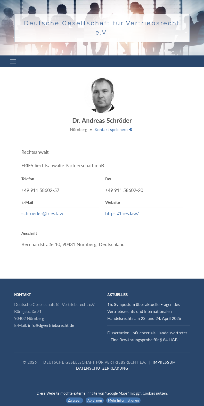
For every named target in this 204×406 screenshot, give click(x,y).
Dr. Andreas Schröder (102, 120)
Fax (108, 178)
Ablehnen (94, 400)
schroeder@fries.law (42, 213)
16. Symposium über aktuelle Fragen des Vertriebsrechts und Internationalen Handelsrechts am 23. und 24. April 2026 (144, 311)
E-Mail (27, 202)
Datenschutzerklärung (102, 368)
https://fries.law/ (122, 213)
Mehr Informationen (123, 400)
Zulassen (74, 400)
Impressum (164, 362)
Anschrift (29, 233)
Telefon (27, 178)
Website (112, 202)
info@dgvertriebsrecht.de (51, 325)
